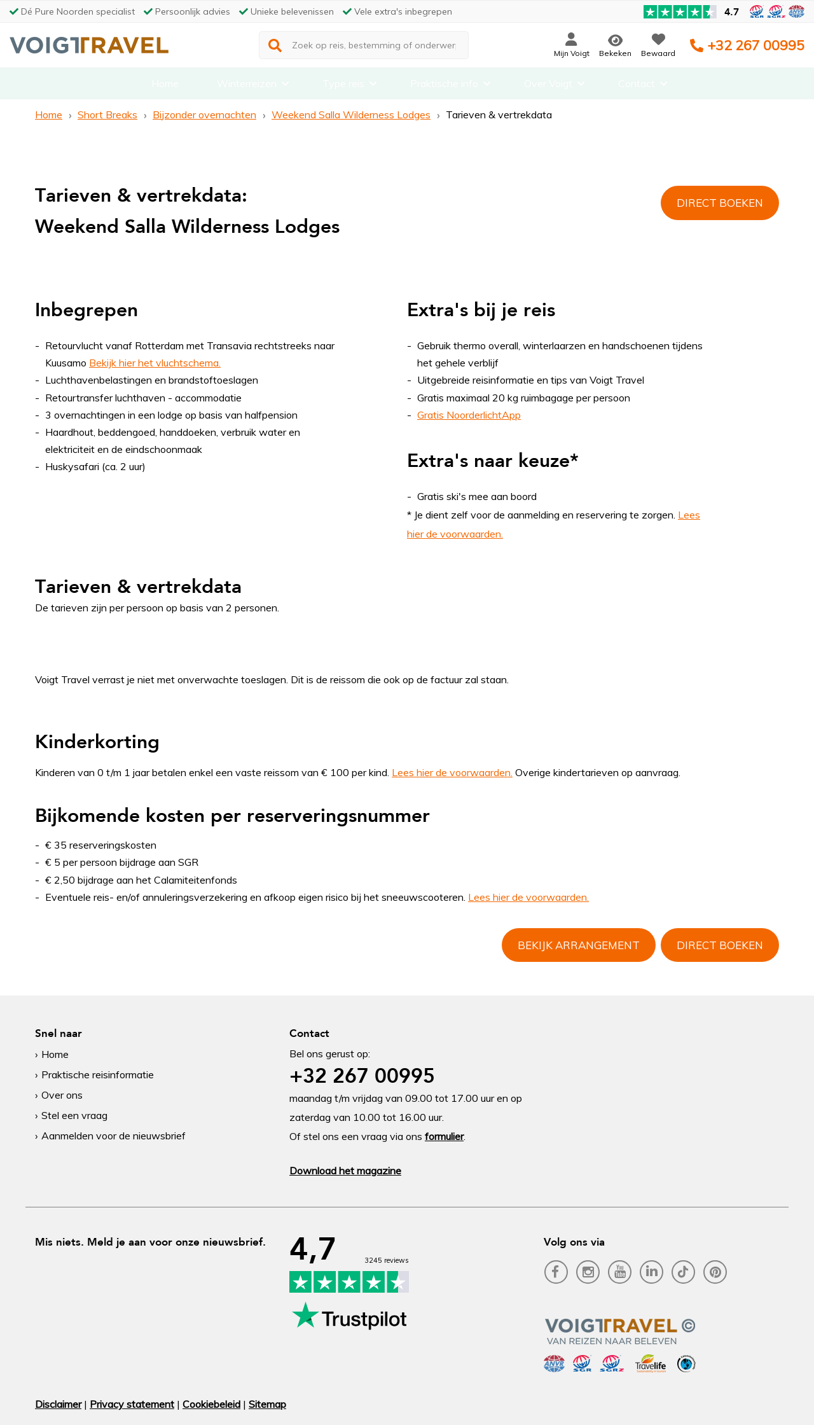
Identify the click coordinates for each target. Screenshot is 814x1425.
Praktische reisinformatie (97, 1074)
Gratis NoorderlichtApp (469, 414)
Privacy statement (132, 1404)
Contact (636, 86)
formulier (444, 1136)
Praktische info (444, 86)
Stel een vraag (74, 1115)
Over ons (62, 1094)
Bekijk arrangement (579, 945)
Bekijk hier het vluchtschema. (155, 362)
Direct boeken (720, 202)
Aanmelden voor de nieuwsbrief (113, 1135)
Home (165, 86)
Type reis (343, 86)
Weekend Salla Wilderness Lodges (351, 114)
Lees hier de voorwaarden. (452, 772)
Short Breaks (107, 114)
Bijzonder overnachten (204, 114)
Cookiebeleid (211, 1404)
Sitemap (267, 1404)
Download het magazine (345, 1170)
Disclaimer (58, 1404)
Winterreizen (247, 86)
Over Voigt (548, 86)
